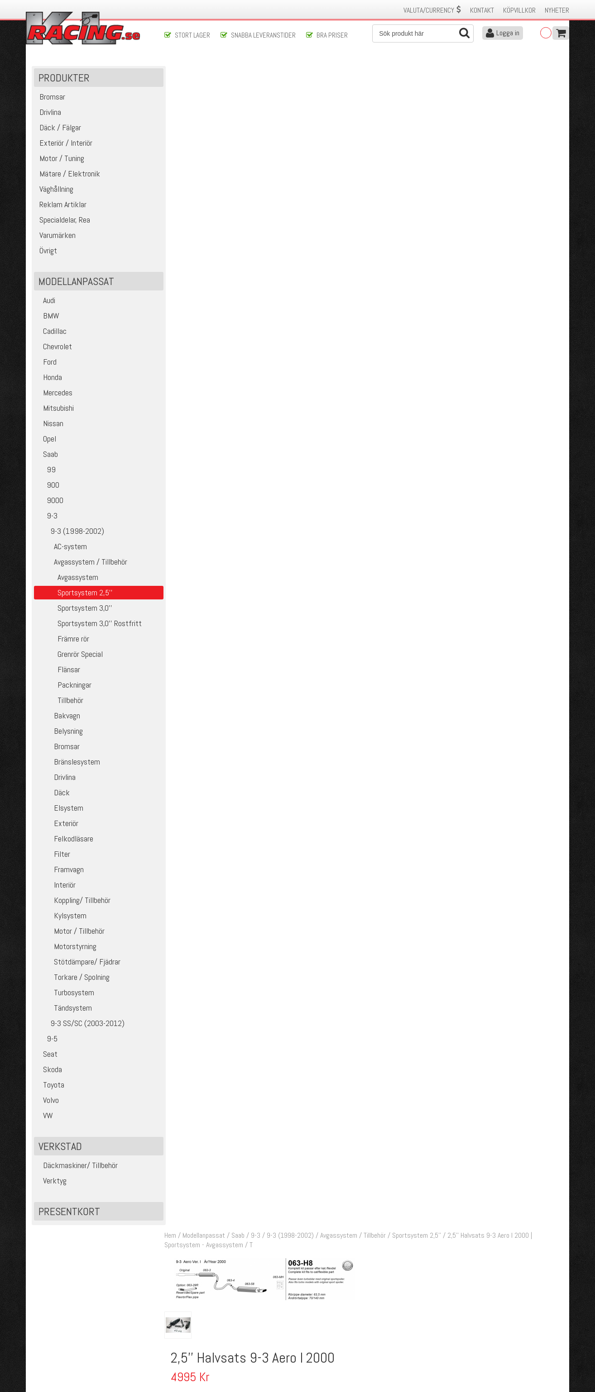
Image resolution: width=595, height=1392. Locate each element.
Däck (53, 793)
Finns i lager (483, 182)
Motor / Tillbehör (70, 931)
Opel (46, 439)
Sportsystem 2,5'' (419, 71)
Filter (53, 855)
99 (46, 470)
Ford (46, 362)
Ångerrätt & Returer (191, 1337)
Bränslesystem (68, 762)
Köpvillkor (519, 10)
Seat (47, 1055)
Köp (552, 487)
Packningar (63, 685)
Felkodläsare (64, 839)
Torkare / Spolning (73, 978)
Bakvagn (58, 716)
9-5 (47, 1039)
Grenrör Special (69, 655)
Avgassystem (67, 578)
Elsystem (59, 808)
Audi (45, 301)
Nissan (49, 424)
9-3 (47, 516)
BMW (47, 316)
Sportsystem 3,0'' (74, 608)
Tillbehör (59, 701)
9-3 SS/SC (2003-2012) (80, 1024)
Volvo (47, 1101)
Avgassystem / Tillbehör (81, 562)
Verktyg (51, 1181)
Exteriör (57, 824)
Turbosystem (65, 993)
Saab (47, 455)
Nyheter (557, 10)
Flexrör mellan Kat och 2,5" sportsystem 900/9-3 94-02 (348, 481)
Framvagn (60, 870)
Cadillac (51, 332)
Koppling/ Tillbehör (73, 901)
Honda (49, 378)
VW (44, 1116)
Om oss (312, 1309)
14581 (189, 482)
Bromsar (58, 747)
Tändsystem (64, 1008)
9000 (49, 501)
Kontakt (482, 10)
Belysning (59, 732)
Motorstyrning (66, 947)
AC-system (61, 547)
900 (47, 485)
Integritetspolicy (186, 1347)
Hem (173, 71)
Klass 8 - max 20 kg (495, 196)
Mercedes (54, 393)
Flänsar (58, 670)
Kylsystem (61, 916)
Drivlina (56, 778)
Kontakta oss (182, 1309)
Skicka (327, 1270)
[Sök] (423, 33)
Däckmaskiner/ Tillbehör (77, 1166)
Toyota (50, 1085)
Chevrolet (54, 347)
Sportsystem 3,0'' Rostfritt (89, 624)
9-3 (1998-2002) (70, 532)
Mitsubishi (55, 409)
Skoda (49, 1070)
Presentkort (69, 1212)
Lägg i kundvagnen (490, 154)
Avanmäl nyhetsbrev (57, 1356)
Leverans (176, 1328)
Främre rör (62, 639)
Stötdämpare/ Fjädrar (78, 962)
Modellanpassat (206, 71)
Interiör (56, 885)
